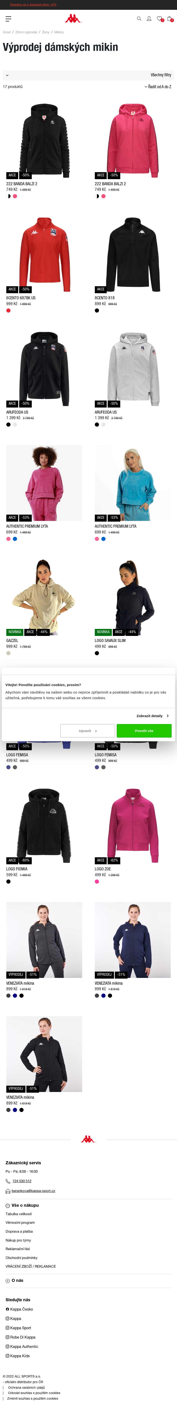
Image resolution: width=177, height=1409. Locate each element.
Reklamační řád (18, 1249)
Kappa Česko (19, 1310)
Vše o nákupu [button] (22, 1206)
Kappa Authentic (22, 1347)
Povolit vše (144, 730)
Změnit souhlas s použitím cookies (32, 1399)
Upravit (88, 730)
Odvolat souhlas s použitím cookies (34, 1393)
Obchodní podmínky (22, 1258)
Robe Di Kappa (20, 1338)
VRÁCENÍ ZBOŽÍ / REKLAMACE (31, 1267)
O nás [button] (14, 1281)
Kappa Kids (18, 1356)
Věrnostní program (20, 1223)
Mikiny (59, 32)
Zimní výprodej (26, 32)
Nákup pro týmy (18, 1240)
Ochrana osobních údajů (26, 1388)
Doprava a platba (19, 1232)
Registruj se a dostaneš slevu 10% (33, 5)
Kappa (13, 1319)
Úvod (7, 32)
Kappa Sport (18, 1328)
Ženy (46, 32)
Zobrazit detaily (150, 716)
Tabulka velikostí (19, 1214)
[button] (149, 18)
